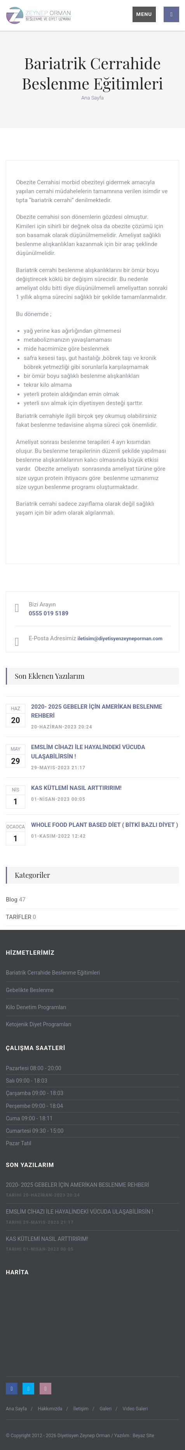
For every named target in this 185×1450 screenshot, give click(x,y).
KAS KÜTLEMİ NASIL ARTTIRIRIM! (47, 1239)
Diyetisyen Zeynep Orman (84, 1435)
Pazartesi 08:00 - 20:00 (33, 1068)
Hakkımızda (50, 1409)
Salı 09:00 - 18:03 (26, 1081)
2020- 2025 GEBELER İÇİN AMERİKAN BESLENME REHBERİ (77, 1185)
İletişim (81, 1409)
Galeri (105, 1409)
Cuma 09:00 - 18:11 (29, 1118)
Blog (11, 899)
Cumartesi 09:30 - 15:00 (34, 1131)
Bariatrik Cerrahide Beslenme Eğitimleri (53, 973)
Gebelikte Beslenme (30, 990)
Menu (144, 14)
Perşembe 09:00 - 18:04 (34, 1106)
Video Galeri (135, 1409)
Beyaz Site (143, 1435)
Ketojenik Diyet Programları (38, 1024)
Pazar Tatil (18, 1143)
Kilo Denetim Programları (36, 1007)
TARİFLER (18, 917)
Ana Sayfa (92, 98)
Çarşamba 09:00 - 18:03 (34, 1093)
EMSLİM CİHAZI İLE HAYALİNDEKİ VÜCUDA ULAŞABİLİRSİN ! (79, 1212)
